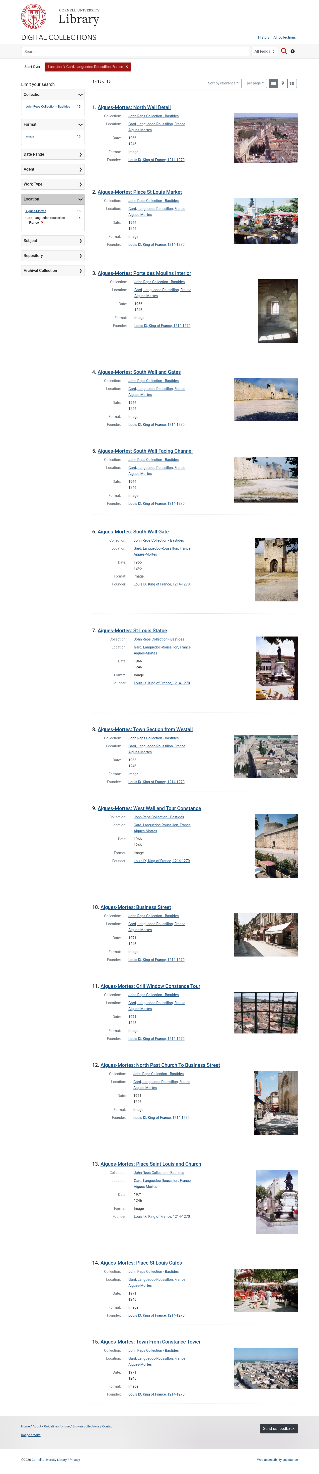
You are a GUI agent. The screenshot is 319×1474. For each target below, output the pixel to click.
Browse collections (86, 1426)
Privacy (75, 1460)
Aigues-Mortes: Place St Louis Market (140, 192)
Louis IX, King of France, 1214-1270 (156, 160)
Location (31, 199)
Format (30, 124)
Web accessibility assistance (277, 1460)
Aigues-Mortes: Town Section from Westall (145, 729)
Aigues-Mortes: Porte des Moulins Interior (144, 273)
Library (78, 16)
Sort (222, 83)
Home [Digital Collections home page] (25, 1426)
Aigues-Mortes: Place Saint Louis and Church (150, 1164)
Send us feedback (279, 1428)
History (264, 37)
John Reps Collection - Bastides (47, 106)
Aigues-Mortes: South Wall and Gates (139, 372)
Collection (33, 94)
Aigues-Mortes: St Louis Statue (132, 631)
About (37, 1426)
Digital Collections (58, 37)
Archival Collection (40, 270)
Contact (107, 1426)
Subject (30, 240)
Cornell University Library (49, 1460)
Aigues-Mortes (35, 211)
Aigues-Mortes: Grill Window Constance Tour (150, 986)
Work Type (33, 184)
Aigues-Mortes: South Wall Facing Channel (145, 451)
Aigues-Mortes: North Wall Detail (134, 107)
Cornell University (33, 16)
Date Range (34, 154)
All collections (284, 37)
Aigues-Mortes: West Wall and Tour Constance (149, 808)
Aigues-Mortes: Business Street (135, 907)
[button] (88, 67)
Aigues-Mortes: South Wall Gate (133, 532)
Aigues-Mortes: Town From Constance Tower (150, 1342)
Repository (33, 255)
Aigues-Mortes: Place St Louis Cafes (141, 1263)
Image (29, 136)
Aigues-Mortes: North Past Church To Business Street (160, 1065)
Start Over (32, 67)
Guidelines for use (57, 1426)
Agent (29, 169)
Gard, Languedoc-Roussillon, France (156, 124)
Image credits (31, 1435)
